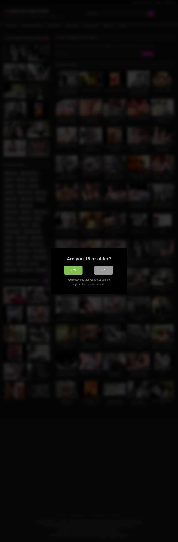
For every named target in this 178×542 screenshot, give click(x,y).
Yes (73, 270)
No (103, 270)
